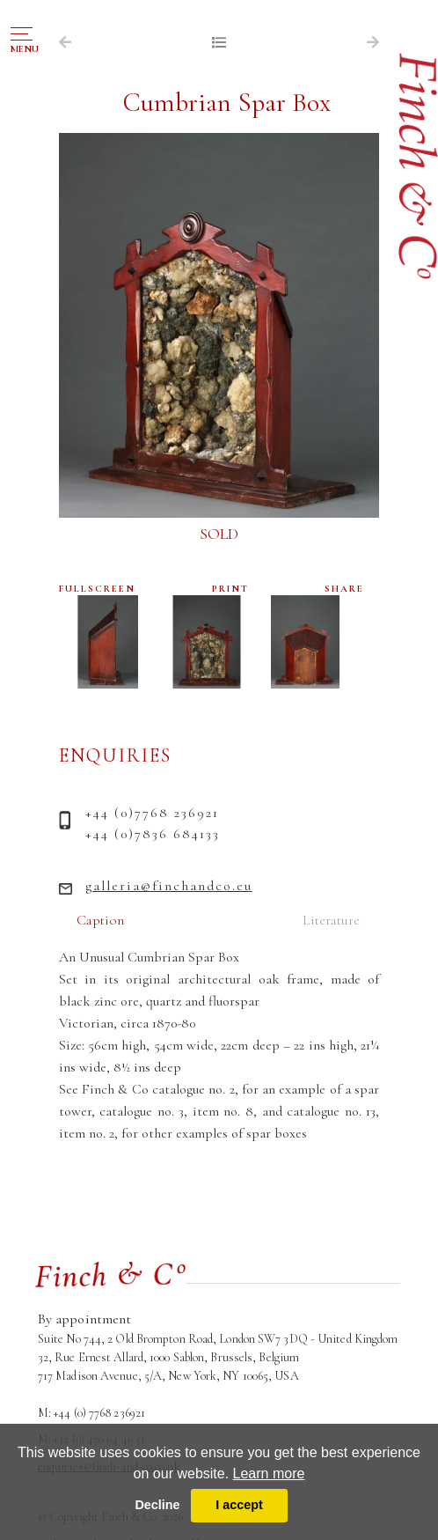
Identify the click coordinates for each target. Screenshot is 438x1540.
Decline (157, 1505)
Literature (331, 920)
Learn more (269, 1473)
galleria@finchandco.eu (168, 886)
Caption (100, 920)
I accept (239, 1505)
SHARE (344, 588)
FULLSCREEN (97, 588)
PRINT (230, 588)
